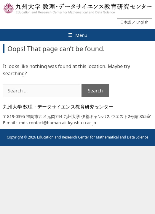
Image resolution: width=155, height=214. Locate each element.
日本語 (125, 22)
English (142, 22)
